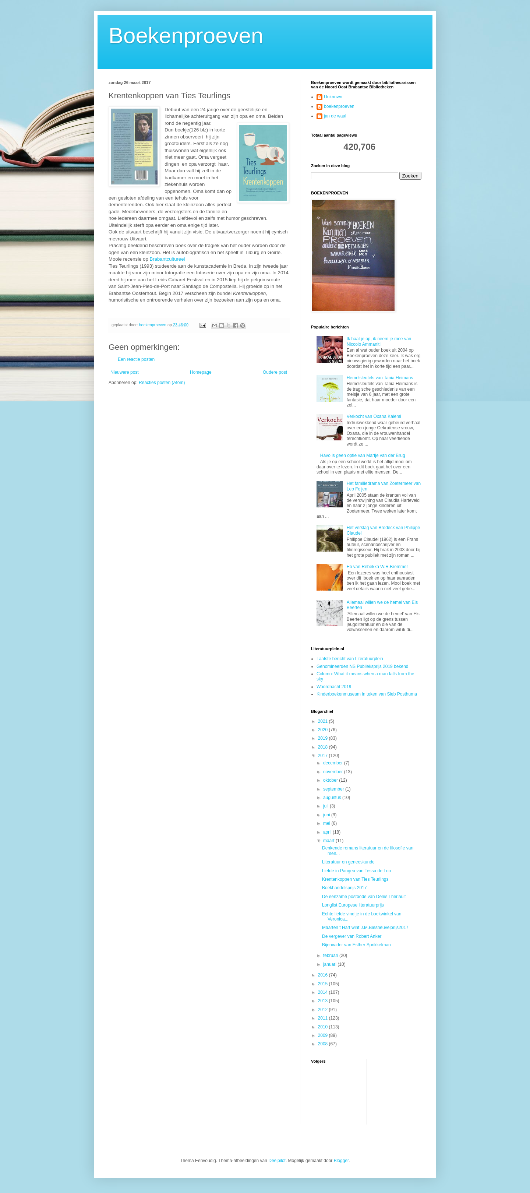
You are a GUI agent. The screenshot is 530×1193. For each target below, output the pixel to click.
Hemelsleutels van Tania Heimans (380, 377)
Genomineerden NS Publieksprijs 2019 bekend (363, 666)
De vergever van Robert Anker (351, 936)
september (334, 789)
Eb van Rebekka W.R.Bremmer (377, 566)
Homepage (201, 372)
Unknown (333, 96)
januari (330, 964)
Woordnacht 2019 (334, 686)
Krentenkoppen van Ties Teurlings (355, 879)
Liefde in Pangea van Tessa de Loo (356, 870)
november (333, 771)
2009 (323, 1035)
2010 (323, 1027)
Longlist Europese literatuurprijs (353, 905)
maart (329, 840)
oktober (331, 780)
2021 (323, 721)
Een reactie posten (136, 359)
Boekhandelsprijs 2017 (344, 887)
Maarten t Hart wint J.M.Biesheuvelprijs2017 (365, 927)
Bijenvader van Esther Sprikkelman (356, 944)
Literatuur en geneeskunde (348, 862)
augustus (332, 797)
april (328, 832)
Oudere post (275, 372)
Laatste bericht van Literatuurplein (350, 658)
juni (327, 814)
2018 (323, 747)
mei (327, 823)
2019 (323, 738)
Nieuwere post (124, 372)
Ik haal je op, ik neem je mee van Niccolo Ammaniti (379, 341)
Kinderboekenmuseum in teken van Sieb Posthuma (367, 694)
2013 (323, 1000)
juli (326, 806)
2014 (323, 992)
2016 (323, 975)
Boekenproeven (186, 35)
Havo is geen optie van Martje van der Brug (362, 455)
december (333, 763)
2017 (323, 755)
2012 (323, 1009)
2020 (323, 729)
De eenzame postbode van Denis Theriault (364, 896)
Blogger (341, 1160)
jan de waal (335, 116)
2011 (323, 1018)
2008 (323, 1043)
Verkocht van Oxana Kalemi (374, 416)
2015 (323, 983)
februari (331, 955)
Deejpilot (277, 1160)
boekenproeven (339, 106)
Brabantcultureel (167, 259)
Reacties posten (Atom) (162, 382)
